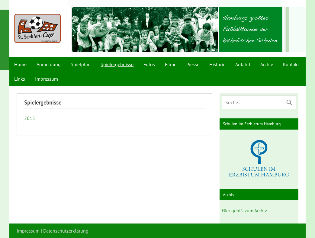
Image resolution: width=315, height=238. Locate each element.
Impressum (46, 79)
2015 (29, 118)
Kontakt (291, 64)
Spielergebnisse (117, 64)
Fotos (149, 64)
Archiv (266, 64)
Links (19, 79)
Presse (192, 64)
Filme (170, 64)
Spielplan (81, 64)
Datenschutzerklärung (65, 231)
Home (20, 64)
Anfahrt (242, 64)
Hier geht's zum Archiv (244, 210)
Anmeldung (49, 64)
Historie (217, 64)
